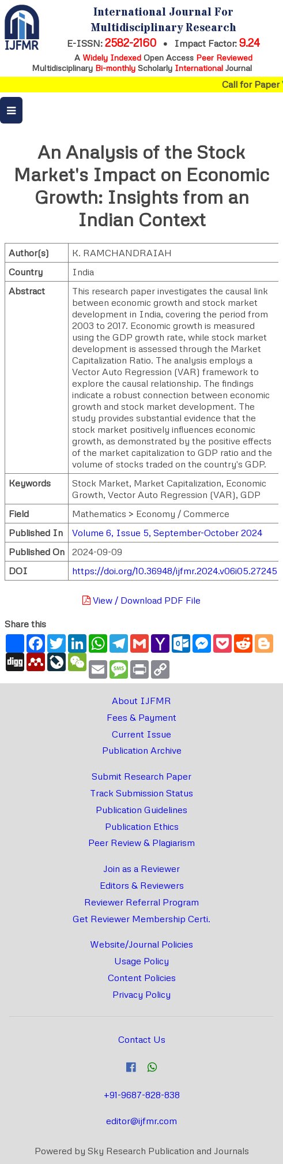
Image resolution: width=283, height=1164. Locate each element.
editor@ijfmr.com (141, 1120)
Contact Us (141, 1039)
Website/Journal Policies (141, 944)
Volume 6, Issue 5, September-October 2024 (167, 532)
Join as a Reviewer (141, 868)
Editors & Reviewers (142, 885)
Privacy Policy (141, 994)
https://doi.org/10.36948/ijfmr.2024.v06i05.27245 (174, 571)
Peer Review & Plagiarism (141, 842)
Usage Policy (141, 961)
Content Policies (142, 977)
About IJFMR (141, 700)
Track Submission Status (141, 793)
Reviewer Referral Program (141, 902)
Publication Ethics (142, 826)
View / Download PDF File (141, 600)
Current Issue (141, 734)
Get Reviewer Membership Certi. (141, 919)
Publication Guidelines (141, 809)
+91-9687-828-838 (142, 1095)
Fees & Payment (141, 717)
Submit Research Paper (141, 776)
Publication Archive (142, 750)
